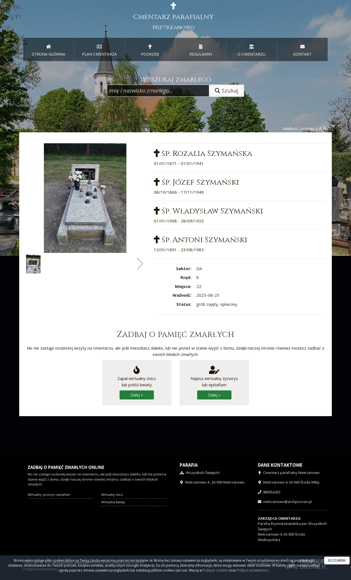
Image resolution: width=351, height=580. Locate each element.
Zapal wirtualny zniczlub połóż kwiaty (136, 382)
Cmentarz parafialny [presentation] (173, 16)
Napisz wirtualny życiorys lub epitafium (214, 382)
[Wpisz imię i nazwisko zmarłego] (158, 91)
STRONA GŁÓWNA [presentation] (48, 50)
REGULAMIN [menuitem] (200, 50)
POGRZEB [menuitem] (150, 50)
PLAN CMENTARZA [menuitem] (99, 50)
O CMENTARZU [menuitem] (251, 50)
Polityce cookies (215, 570)
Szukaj (226, 90)
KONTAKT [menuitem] (302, 50)
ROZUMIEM (337, 560)
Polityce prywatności (252, 570)
